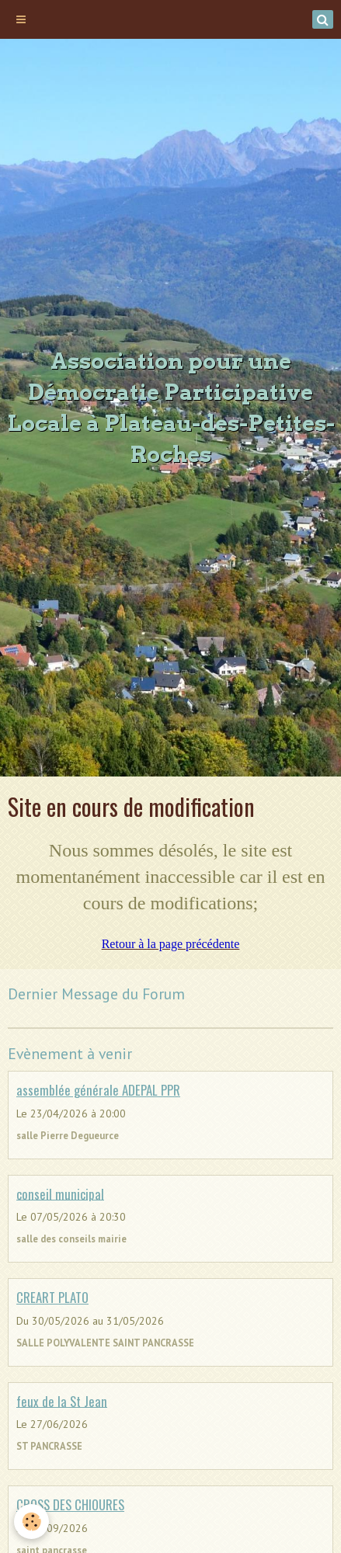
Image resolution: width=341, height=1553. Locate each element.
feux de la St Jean (61, 1400)
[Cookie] (31, 1521)
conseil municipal (60, 1193)
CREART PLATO (52, 1297)
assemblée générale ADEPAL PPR (98, 1090)
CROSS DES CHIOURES (70, 1504)
